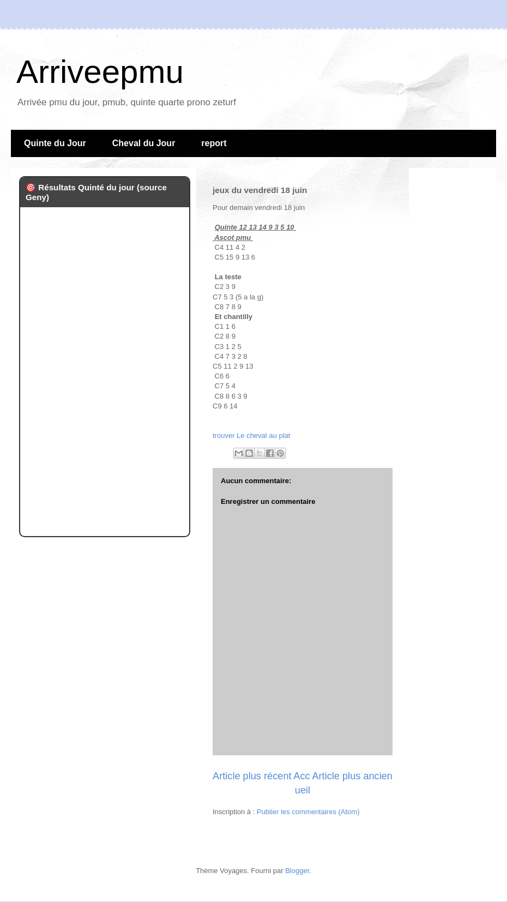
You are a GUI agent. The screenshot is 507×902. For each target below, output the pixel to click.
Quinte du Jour (55, 143)
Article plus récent (252, 776)
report (213, 143)
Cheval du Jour (144, 143)
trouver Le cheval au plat (251, 435)
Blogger (297, 871)
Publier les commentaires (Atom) (308, 812)
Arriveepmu (100, 71)
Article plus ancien (352, 776)
